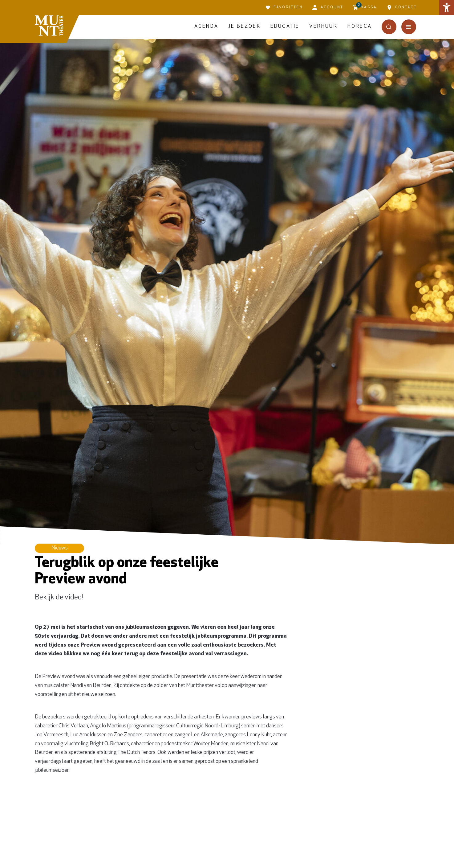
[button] (446, 7)
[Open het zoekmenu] (389, 26)
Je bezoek (244, 26)
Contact (402, 7)
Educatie (285, 26)
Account (327, 7)
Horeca (359, 26)
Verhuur (323, 26)
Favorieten (284, 7)
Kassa (365, 6)
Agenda (206, 26)
